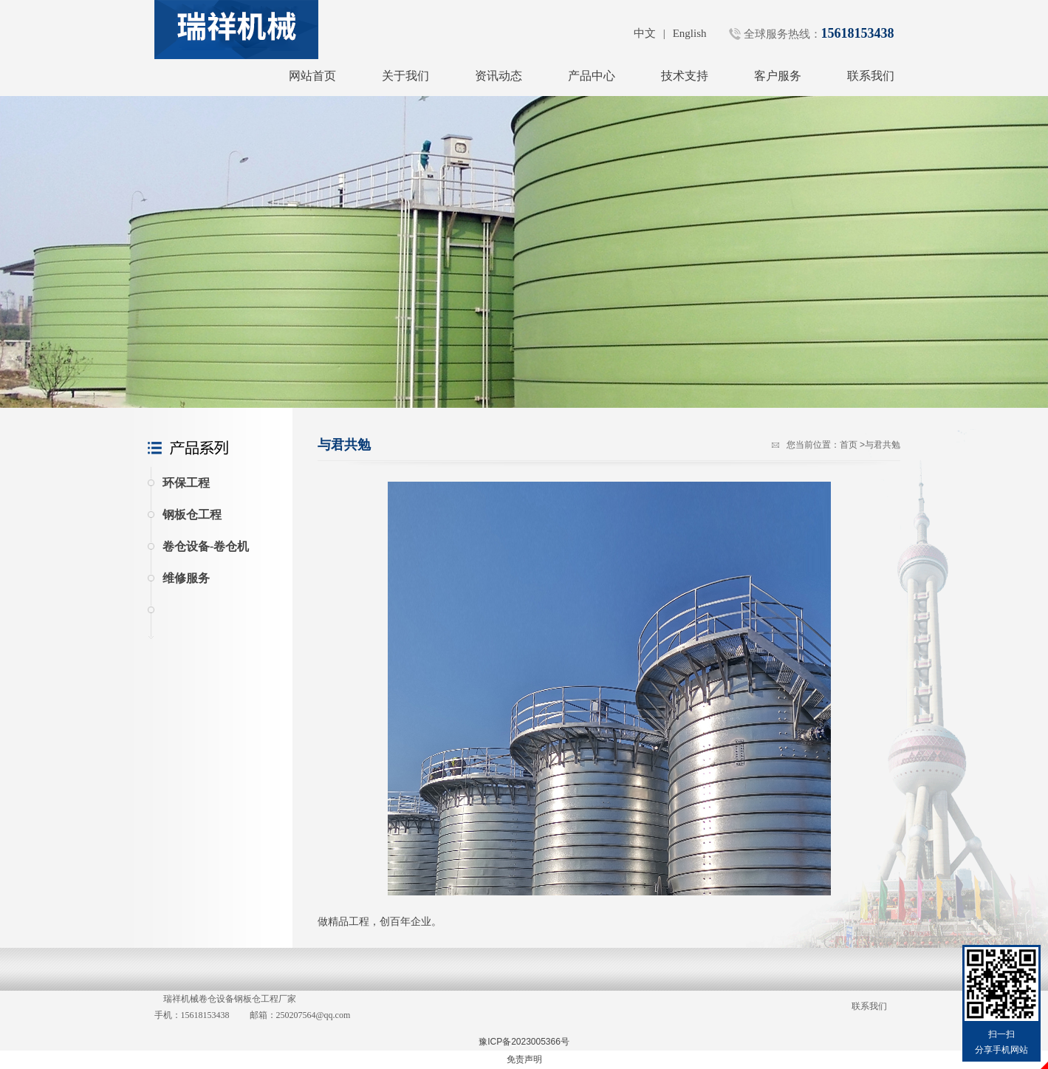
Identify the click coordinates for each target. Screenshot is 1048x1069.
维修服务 (186, 578)
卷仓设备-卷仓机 (205, 546)
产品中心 (591, 75)
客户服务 (777, 75)
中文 (645, 33)
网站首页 (312, 75)
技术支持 (684, 75)
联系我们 (870, 75)
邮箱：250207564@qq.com (300, 1015)
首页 (848, 445)
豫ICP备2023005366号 (524, 1041)
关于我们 (405, 75)
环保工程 (186, 483)
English (690, 33)
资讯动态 (498, 75)
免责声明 (524, 1059)
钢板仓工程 (192, 514)
